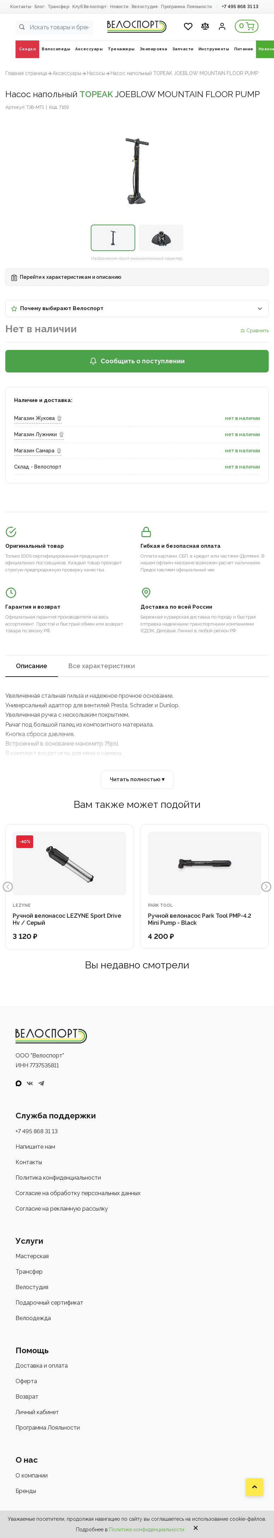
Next (266, 887)
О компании (32, 1475)
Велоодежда (33, 1318)
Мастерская (32, 1256)
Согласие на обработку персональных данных (78, 1193)
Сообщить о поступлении (137, 361)
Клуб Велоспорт (89, 6)
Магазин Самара (37, 450)
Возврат (27, 1396)
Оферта (26, 1381)
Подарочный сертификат (49, 1302)
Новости (119, 6)
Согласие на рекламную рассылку (62, 1208)
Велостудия (144, 6)
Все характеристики (101, 666)
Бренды (26, 1491)
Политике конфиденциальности (146, 1529)
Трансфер (58, 6)
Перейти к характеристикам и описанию (66, 277)
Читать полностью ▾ (137, 779)
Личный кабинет (37, 1412)
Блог (39, 6)
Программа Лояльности (186, 6)
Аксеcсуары (67, 73)
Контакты (20, 6)
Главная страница (26, 73)
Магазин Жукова (38, 418)
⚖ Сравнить (254, 330)
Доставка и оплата (42, 1365)
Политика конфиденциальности (58, 1177)
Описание (31, 666)
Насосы (96, 73)
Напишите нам (35, 1146)
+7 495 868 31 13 (240, 6)
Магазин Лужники (39, 434)
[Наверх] (254, 1487)
